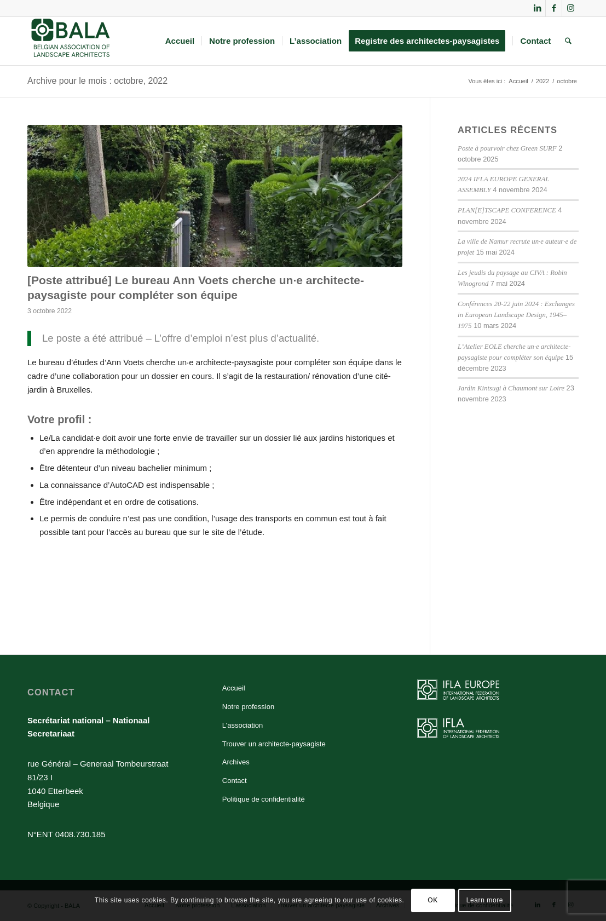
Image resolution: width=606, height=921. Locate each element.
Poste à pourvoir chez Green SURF (507, 148)
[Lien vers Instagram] (570, 8)
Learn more (484, 900)
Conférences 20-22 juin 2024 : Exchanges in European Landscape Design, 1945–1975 (516, 315)
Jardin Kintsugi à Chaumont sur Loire (511, 388)
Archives (236, 762)
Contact (234, 780)
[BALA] (70, 41)
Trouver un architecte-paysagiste (274, 744)
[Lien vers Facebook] (554, 8)
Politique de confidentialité (263, 799)
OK (433, 900)
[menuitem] (179, 41)
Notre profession (248, 707)
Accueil (233, 688)
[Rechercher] (568, 41)
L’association (242, 725)
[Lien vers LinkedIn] (537, 8)
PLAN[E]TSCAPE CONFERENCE (507, 210)
